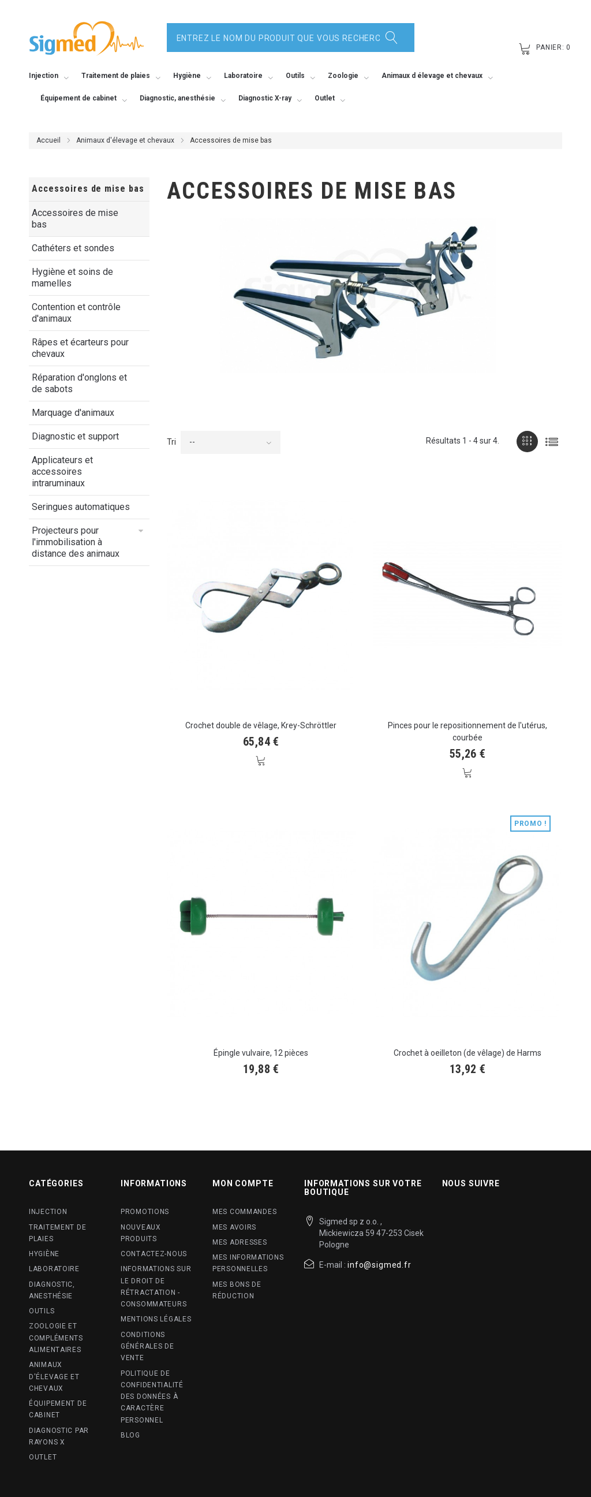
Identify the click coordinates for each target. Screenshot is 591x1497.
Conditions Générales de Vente (147, 1346)
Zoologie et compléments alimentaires (56, 1338)
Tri (171, 441)
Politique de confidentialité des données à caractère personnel (152, 1396)
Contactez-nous (154, 1254)
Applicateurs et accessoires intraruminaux (62, 472)
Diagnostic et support (75, 436)
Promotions (145, 1212)
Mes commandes (244, 1212)
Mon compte (242, 1183)
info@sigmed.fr (379, 1264)
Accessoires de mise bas (75, 218)
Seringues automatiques (81, 506)
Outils (41, 1311)
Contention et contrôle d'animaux (76, 312)
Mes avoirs (234, 1227)
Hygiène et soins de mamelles (72, 277)
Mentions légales (156, 1319)
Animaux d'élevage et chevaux (125, 140)
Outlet (43, 1457)
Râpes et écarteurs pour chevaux (80, 348)
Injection (48, 1212)
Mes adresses (239, 1242)
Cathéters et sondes (73, 248)
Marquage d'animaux (73, 412)
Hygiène (44, 1254)
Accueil (48, 140)
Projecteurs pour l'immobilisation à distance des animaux (75, 542)
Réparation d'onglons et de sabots (79, 383)
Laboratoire (54, 1269)
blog (130, 1435)
